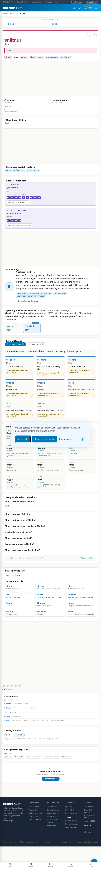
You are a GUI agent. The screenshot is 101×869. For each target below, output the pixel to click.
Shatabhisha (52, 57)
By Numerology (71, 829)
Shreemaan (67, 773)
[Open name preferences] (76, 2)
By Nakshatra (70, 826)
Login (90, 8)
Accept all (22, 439)
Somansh (47, 773)
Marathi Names (53, 829)
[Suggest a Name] (52, 2)
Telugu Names (52, 832)
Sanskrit (18, 582)
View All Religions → (35, 837)
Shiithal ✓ (19, 751)
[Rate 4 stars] (15, 702)
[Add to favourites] (89, 35)
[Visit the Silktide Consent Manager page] (82, 439)
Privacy (64, 858)
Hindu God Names (88, 827)
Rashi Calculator (71, 837)
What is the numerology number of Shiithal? (51, 533)
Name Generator (71, 840)
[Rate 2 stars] (7, 702)
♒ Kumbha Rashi (36, 57)
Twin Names (88, 823)
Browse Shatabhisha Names (19, 225)
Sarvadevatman (33, 773)
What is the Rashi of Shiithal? (51, 521)
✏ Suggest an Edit (86, 565)
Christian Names (35, 829)
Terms (71, 858)
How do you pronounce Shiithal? (51, 551)
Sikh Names (33, 832)
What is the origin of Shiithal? (51, 545)
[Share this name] (94, 35)
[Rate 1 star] (4, 702)
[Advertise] (36, 2)
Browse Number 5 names (28, 308)
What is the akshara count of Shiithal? (51, 557)
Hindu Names (34, 823)
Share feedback (50, 795)
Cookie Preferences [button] (91, 858)
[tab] (15, 351)
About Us (87, 845)
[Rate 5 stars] (19, 702)
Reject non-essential (44, 439)
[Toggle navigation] (96, 7)
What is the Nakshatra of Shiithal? (51, 527)
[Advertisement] (24, 79)
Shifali (9, 24)
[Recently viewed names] (85, 8)
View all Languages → (52, 840)
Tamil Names (52, 836)
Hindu (8, 582)
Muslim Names (34, 826)
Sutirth (8, 773)
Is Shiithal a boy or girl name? (51, 539)
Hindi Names (52, 823)
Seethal (9, 751)
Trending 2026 (89, 837)
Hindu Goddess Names (90, 833)
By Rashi (68, 823)
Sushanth (19, 773)
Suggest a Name (71, 843)
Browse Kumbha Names (17, 202)
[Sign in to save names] (79, 8)
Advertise (87, 848)
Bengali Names (53, 826)
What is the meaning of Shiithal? (51, 508)
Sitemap (78, 858)
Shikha (56, 24)
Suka (57, 773)
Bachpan (12, 8)
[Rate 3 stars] (11, 702)
